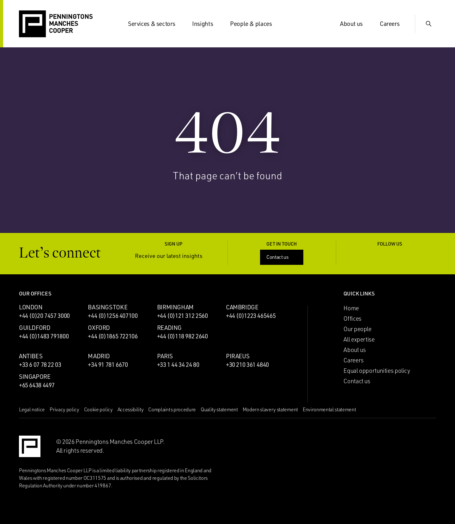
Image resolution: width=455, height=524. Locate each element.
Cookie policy (98, 409)
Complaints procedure (172, 409)
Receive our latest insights (173, 255)
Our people (357, 329)
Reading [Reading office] (169, 327)
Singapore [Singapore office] (35, 376)
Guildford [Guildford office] (35, 327)
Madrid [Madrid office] (99, 356)
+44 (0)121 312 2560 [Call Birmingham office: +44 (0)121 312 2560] (182, 315)
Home (351, 308)
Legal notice (32, 409)
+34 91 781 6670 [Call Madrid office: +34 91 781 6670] (108, 364)
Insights (206, 23)
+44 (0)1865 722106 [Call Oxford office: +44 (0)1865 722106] (112, 336)
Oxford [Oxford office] (99, 327)
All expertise (358, 339)
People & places (254, 23)
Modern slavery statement (270, 409)
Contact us (282, 256)
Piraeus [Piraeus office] (237, 356)
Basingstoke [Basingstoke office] (107, 307)
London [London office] (31, 307)
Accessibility (131, 409)
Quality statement (219, 409)
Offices (352, 318)
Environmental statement (329, 409)
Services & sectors (155, 23)
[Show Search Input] (428, 23)
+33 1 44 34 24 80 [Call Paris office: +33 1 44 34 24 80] (178, 364)
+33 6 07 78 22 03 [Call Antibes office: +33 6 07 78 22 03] (40, 364)
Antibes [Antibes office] (30, 356)
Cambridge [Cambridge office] (242, 307)
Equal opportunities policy (376, 370)
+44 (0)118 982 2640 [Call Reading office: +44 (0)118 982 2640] (182, 336)
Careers (393, 23)
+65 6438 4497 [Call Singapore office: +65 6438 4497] (37, 385)
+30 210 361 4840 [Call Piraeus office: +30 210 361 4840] (247, 364)
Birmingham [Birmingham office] (175, 307)
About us (355, 23)
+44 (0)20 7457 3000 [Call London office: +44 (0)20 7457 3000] (44, 315)
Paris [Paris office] (165, 356)
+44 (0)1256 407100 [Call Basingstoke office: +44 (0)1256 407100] (112, 315)
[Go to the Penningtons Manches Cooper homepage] (56, 24)
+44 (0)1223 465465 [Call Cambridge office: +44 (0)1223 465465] (251, 315)
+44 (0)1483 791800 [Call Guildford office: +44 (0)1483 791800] (44, 336)
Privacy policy (64, 409)
